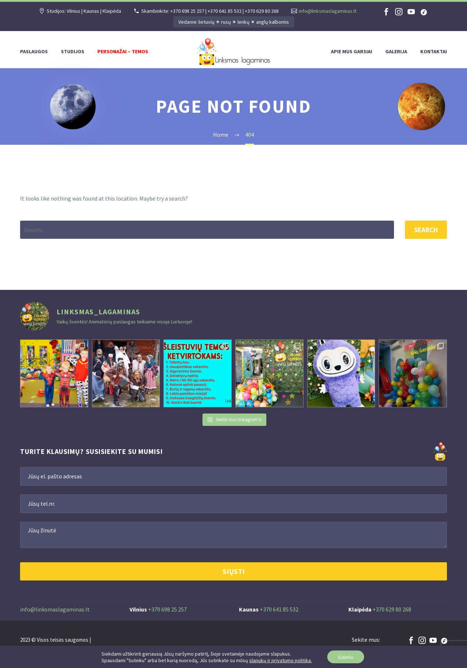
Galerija (396, 51)
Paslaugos (34, 51)
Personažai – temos (122, 51)
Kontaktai (433, 51)
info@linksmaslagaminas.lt (327, 11)
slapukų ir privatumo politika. (279, 660)
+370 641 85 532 (279, 609)
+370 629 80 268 (392, 609)
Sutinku (346, 656)
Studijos (72, 51)
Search (426, 229)
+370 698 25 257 (167, 609)
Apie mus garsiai (351, 51)
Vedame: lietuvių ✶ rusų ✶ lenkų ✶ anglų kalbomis (233, 22)
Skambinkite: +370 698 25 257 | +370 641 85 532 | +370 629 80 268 (210, 11)
